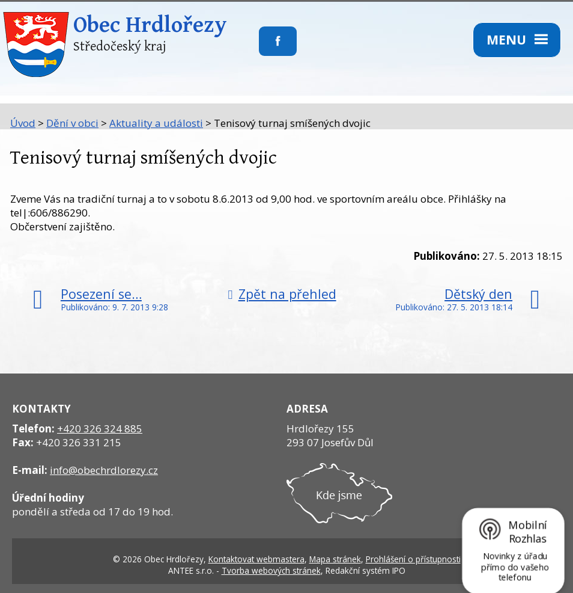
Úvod (22, 123)
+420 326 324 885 (99, 428)
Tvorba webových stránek (271, 570)
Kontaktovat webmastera (256, 559)
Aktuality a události (156, 123)
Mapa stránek (335, 559)
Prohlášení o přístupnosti (413, 559)
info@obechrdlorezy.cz (104, 470)
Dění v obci (72, 123)
